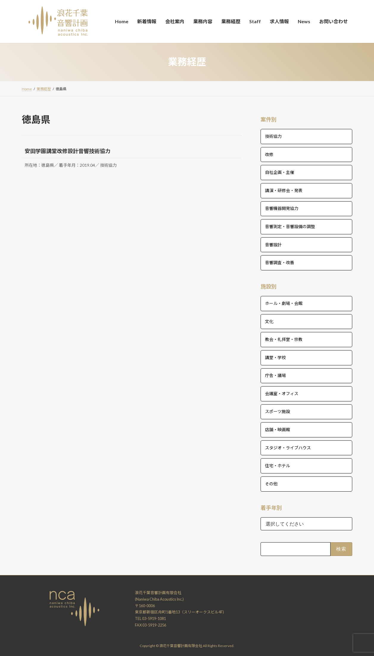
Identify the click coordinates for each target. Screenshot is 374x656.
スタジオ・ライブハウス (288, 447)
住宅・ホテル (277, 465)
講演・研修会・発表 (284, 190)
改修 (269, 154)
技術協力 (273, 136)
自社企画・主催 (279, 172)
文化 (269, 321)
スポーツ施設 (277, 411)
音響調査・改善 (279, 262)
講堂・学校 (275, 357)
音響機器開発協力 (281, 208)
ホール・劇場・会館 (284, 303)
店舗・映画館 (277, 429)
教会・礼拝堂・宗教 (284, 339)
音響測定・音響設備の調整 (290, 226)
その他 (271, 483)
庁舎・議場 (275, 375)
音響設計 (273, 244)
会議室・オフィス (281, 393)
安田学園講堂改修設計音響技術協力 (67, 151)
